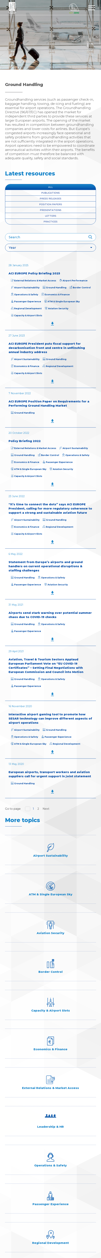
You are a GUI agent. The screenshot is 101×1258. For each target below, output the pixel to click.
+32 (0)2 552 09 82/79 (25, 1146)
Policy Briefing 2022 (25, 441)
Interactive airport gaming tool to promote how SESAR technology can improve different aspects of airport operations (50, 718)
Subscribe (50, 1104)
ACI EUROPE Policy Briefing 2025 (34, 273)
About (10, 1167)
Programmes (16, 1193)
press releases (50, 198)
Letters (50, 215)
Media (10, 1183)
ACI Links (12, 1204)
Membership (15, 1188)
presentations (50, 210)
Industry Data (16, 1172)
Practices (50, 221)
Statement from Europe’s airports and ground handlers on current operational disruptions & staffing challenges (46, 566)
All (50, 187)
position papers (50, 204)
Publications (50, 192)
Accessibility (15, 1209)
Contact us (14, 1199)
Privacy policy (17, 1214)
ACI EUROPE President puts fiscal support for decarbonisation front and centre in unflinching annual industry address (47, 348)
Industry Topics (18, 1178)
